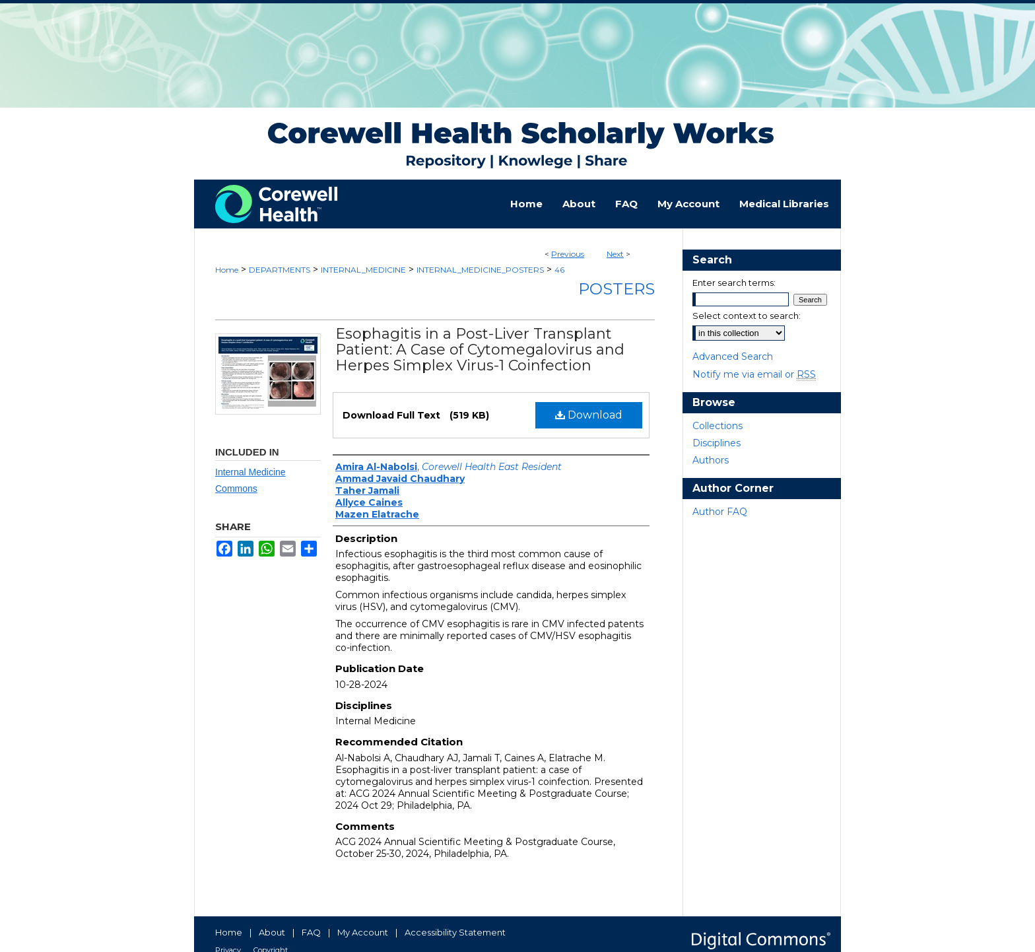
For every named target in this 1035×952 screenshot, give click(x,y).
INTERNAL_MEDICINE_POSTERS (480, 270)
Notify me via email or (754, 374)
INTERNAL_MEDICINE (363, 270)
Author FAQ (719, 512)
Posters (616, 288)
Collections (717, 426)
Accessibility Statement (455, 932)
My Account (362, 932)
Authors (710, 460)
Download (588, 415)
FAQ (311, 932)
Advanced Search (732, 356)
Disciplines (716, 443)
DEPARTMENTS (279, 270)
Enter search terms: (734, 282)
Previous (567, 254)
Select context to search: (746, 315)
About (272, 932)
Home (226, 270)
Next (615, 254)
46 (559, 270)
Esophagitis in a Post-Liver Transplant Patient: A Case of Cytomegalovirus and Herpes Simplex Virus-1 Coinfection (479, 349)
